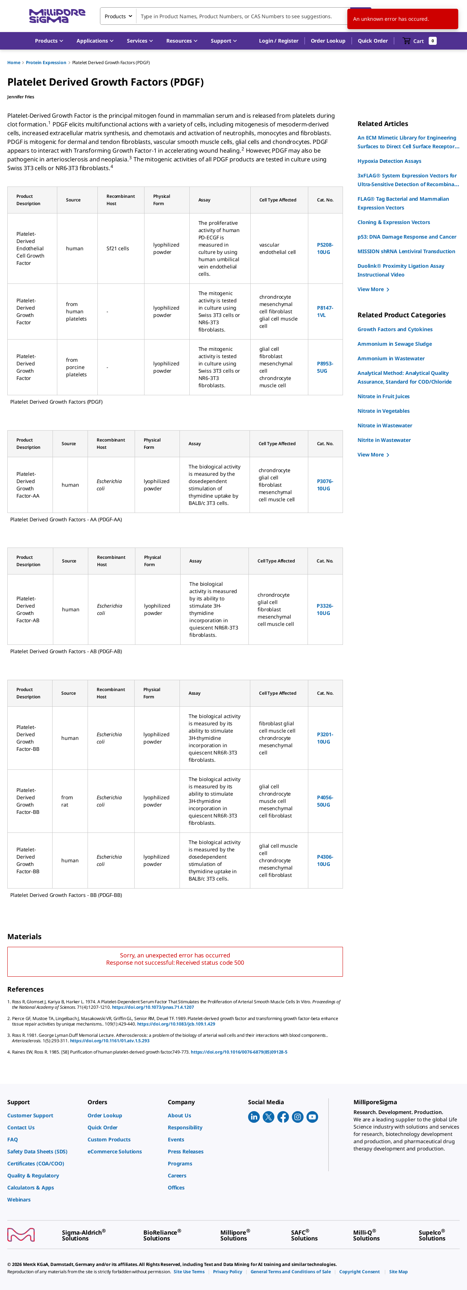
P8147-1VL (325, 311)
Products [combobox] (115, 16)
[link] (43, 1115)
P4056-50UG (325, 801)
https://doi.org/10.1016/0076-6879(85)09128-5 (239, 1052)
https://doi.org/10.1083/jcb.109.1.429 (176, 1024)
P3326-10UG (325, 609)
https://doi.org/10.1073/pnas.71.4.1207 (153, 1007)
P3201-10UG (325, 738)
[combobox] (235, 16)
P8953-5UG (325, 367)
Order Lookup (328, 40)
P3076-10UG (325, 485)
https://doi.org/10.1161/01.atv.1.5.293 (110, 1041)
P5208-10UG (325, 248)
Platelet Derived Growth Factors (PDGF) (111, 62)
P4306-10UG (325, 860)
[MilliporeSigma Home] (57, 16)
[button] (278, 40)
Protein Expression (46, 62)
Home (13, 62)
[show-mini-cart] (420, 41)
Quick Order (373, 40)
